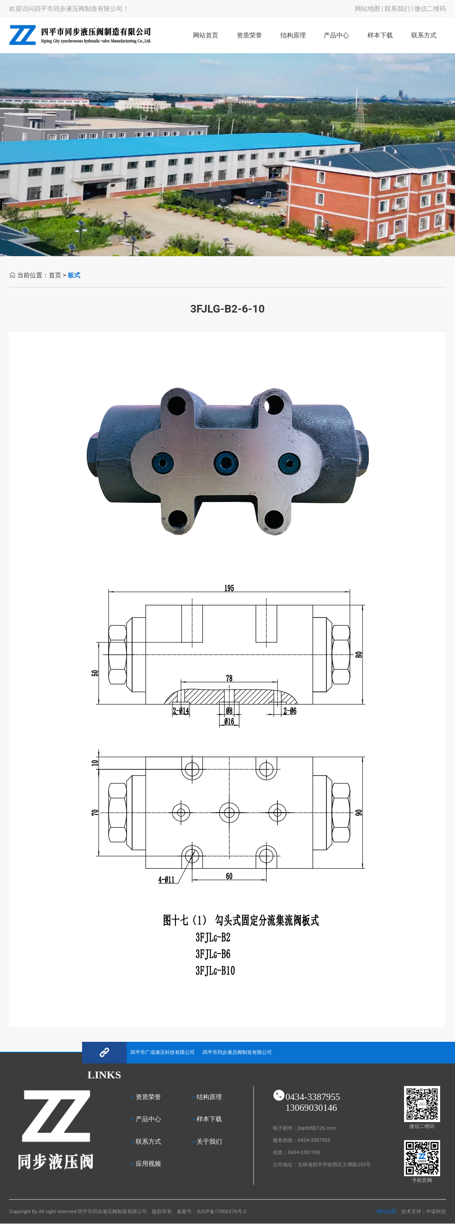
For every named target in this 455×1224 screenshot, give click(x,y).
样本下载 (380, 35)
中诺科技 (436, 1212)
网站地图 (367, 8)
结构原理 (293, 35)
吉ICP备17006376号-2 (221, 1212)
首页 (55, 275)
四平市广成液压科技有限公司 (162, 1052)
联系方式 (424, 35)
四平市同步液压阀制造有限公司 (237, 1052)
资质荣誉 (249, 35)
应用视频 (148, 1164)
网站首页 (205, 35)
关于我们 (209, 1142)
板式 (74, 275)
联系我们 (397, 8)
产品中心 (336, 35)
